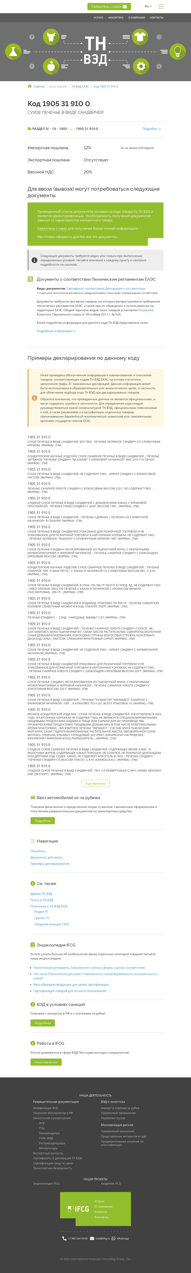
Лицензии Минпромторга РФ (53, 1113)
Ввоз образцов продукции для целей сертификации (71, 984)
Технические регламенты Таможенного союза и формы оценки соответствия (89, 967)
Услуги (99, 1201)
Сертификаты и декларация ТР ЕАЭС (58, 1158)
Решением (146, 310)
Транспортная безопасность (52, 1168)
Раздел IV (41, 911)
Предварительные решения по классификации (122, 1143)
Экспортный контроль (48, 1153)
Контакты (101, 1217)
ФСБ (42, 1123)
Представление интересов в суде (123, 1136)
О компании (103, 1206)
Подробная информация (54, 331)
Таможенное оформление (118, 1113)
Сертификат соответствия (85, 288)
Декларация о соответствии (125, 288)
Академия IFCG (111, 1183)
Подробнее (43, 821)
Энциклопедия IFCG (46, 1183)
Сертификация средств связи (53, 1163)
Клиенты (101, 1212)
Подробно (150, 129)
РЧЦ (42, 1128)
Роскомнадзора (49, 1133)
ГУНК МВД (46, 1138)
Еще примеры (96, 783)
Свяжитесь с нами (109, 6)
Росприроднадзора (52, 1143)
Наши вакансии (46, 1062)
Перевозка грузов (113, 1118)
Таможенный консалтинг (118, 1131)
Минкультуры (48, 1148)
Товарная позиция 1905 (51, 924)
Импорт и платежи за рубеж (120, 1108)
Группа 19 (41, 918)
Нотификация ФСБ (45, 1108)
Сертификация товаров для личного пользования (69, 991)
